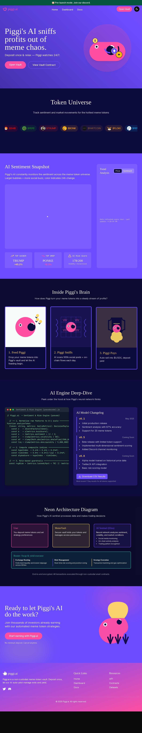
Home (55, 9)
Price (118, 171)
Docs (79, 9)
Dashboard (67, 9)
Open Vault (124, 9)
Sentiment (127, 171)
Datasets (113, 709)
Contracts (114, 704)
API (111, 700)
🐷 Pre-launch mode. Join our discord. (71, 2)
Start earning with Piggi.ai (23, 660)
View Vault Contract (44, 65)
